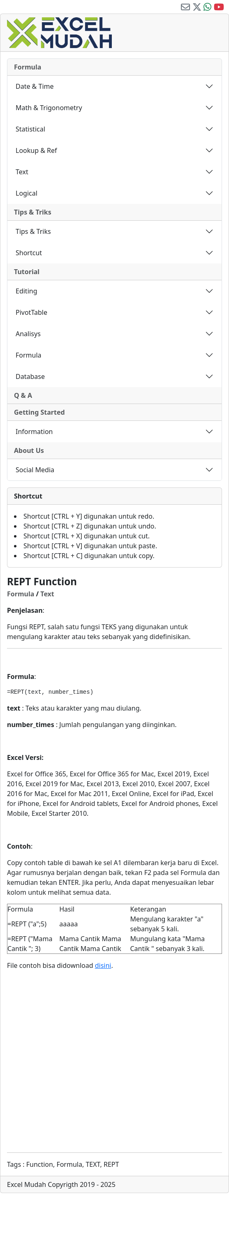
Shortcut (29, 252)
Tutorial (26, 271)
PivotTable (31, 312)
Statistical (30, 129)
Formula (27, 67)
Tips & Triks (32, 212)
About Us (29, 450)
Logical (26, 193)
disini (103, 965)
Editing (26, 290)
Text (22, 171)
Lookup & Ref (36, 150)
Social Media (35, 469)
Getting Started (39, 412)
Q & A (23, 395)
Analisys (28, 333)
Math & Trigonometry (49, 107)
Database (30, 376)
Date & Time (35, 86)
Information (34, 431)
